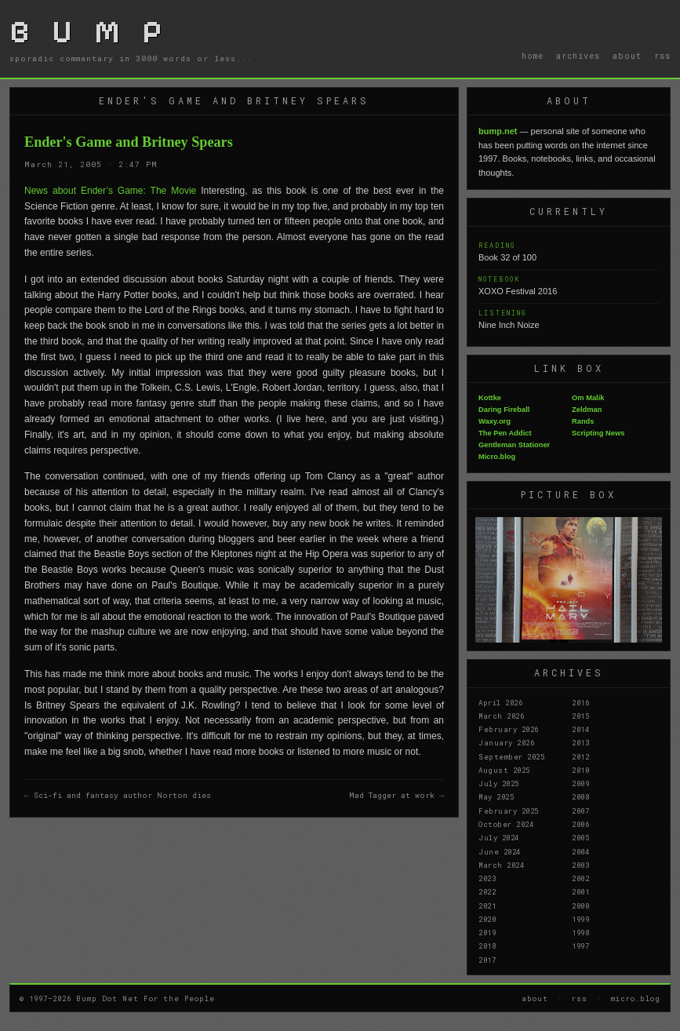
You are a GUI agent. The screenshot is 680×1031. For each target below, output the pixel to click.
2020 (487, 919)
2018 (487, 945)
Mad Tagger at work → (396, 795)
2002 (580, 878)
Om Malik (588, 398)
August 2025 (504, 769)
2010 (580, 769)
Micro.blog (496, 457)
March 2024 (501, 864)
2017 (487, 959)
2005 (580, 837)
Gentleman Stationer (514, 445)
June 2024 (499, 851)
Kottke (489, 398)
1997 (580, 945)
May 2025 (496, 796)
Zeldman (587, 409)
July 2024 (498, 837)
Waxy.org (494, 421)
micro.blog (635, 998)
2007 (580, 810)
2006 (580, 824)
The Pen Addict (505, 433)
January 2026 (506, 742)
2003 (580, 864)
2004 (580, 851)
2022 (487, 891)
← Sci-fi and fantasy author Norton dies (117, 795)
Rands (583, 421)
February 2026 (508, 729)
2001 (580, 891)
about (627, 55)
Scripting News (598, 433)
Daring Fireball (503, 409)
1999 (580, 919)
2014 (580, 729)
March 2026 (501, 715)
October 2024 (505, 824)
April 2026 (500, 702)
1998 (580, 932)
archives (578, 55)
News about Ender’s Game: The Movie (110, 190)
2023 (487, 878)
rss (662, 55)
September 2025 (511, 756)
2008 (580, 796)
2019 (487, 932)
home (533, 55)
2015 (580, 715)
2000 (580, 905)
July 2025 (498, 783)
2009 (580, 783)
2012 (580, 756)
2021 (487, 905)
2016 (580, 702)
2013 (580, 742)
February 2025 (508, 810)
